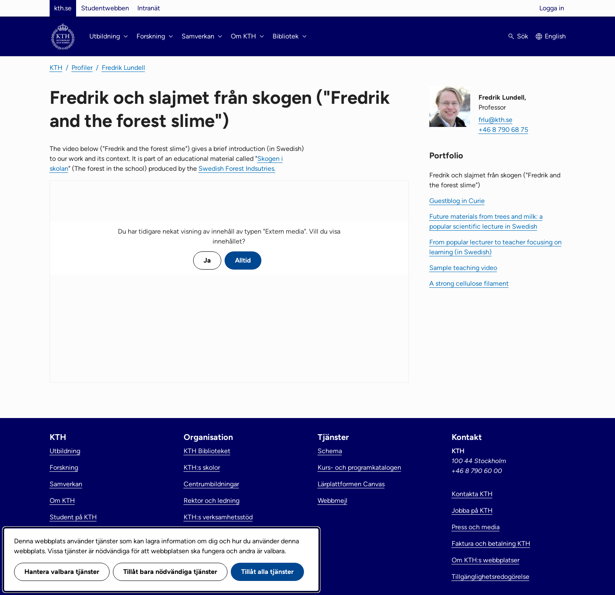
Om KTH (62, 500)
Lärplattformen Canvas (351, 484)
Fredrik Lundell (123, 68)
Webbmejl (332, 500)
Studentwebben (105, 8)
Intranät (148, 8)
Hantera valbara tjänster (61, 572)
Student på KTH (73, 517)
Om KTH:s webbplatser (485, 560)
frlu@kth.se (495, 120)
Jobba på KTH (472, 510)
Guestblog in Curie (457, 201)
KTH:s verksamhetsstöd (218, 517)
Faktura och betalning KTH (491, 543)
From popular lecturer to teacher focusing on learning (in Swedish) (495, 247)
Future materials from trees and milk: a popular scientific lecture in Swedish (486, 221)
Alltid (243, 260)
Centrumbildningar (211, 484)
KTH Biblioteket (207, 451)
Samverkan (66, 484)
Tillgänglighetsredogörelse (490, 577)
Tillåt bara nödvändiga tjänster (170, 572)
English (555, 36)
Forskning (64, 467)
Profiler (82, 68)
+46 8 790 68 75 (503, 130)
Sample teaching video (463, 268)
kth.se (63, 8)
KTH (56, 68)
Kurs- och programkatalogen (359, 467)
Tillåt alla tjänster (267, 572)
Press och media (476, 527)
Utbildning (65, 451)
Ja (207, 260)
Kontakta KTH (472, 494)
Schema (330, 451)
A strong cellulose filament (469, 283)
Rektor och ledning (211, 500)
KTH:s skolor (202, 467)
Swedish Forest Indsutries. (237, 168)
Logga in (551, 8)
